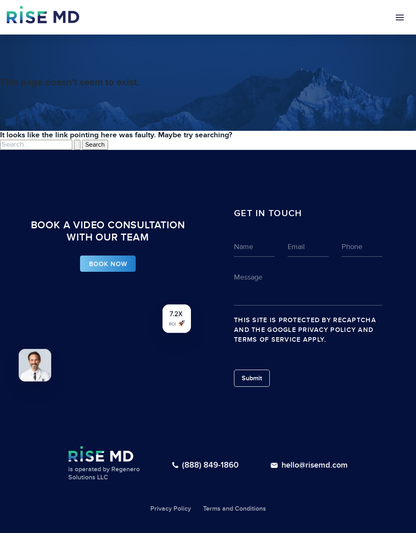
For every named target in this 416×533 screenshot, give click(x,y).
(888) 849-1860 (210, 465)
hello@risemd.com (315, 465)
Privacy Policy (327, 330)
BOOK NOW (108, 264)
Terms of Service (267, 340)
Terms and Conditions (234, 509)
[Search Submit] (77, 145)
